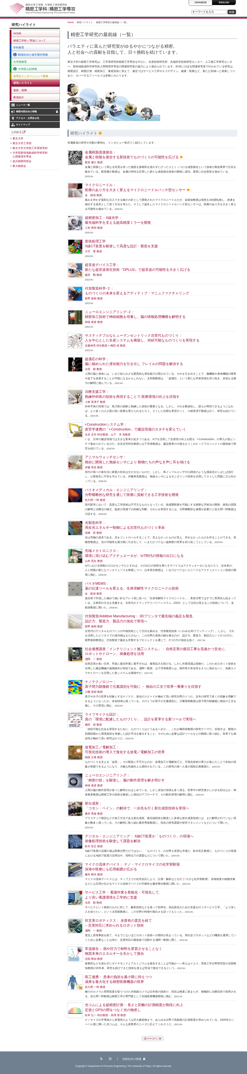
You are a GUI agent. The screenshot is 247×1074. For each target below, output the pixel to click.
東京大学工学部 (22, 143)
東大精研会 (19, 166)
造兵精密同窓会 (22, 161)
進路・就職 (20, 90)
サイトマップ (23, 124)
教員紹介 (18, 97)
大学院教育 (20, 61)
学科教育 (18, 47)
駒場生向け (33, 54)
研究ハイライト (22, 83)
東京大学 (18, 138)
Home (71, 22)
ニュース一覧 (23, 105)
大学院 (27, 68)
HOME (17, 33)
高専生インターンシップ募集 (30, 76)
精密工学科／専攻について (29, 40)
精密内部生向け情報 (37, 111)
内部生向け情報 (133, 1058)
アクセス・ (27, 118)
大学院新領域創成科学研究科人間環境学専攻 (30, 154)
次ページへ (150, 1038)
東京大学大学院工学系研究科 (30, 148)
